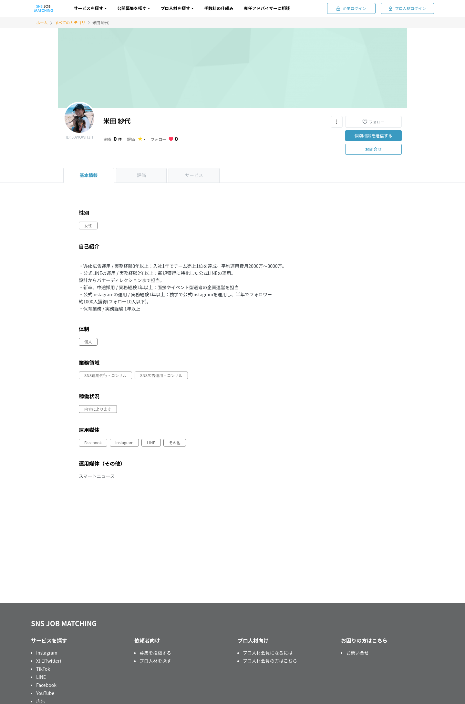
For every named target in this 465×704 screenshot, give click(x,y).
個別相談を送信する (373, 135)
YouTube (45, 693)
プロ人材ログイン (407, 8)
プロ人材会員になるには (268, 652)
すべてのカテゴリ (70, 22)
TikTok (43, 669)
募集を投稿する (155, 652)
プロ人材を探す (155, 660)
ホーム (42, 22)
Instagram (46, 652)
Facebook (46, 685)
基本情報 (89, 175)
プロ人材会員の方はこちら (270, 660)
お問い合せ (357, 652)
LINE (41, 677)
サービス (194, 175)
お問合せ (373, 149)
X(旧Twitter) (48, 660)
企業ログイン (351, 8)
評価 (141, 175)
